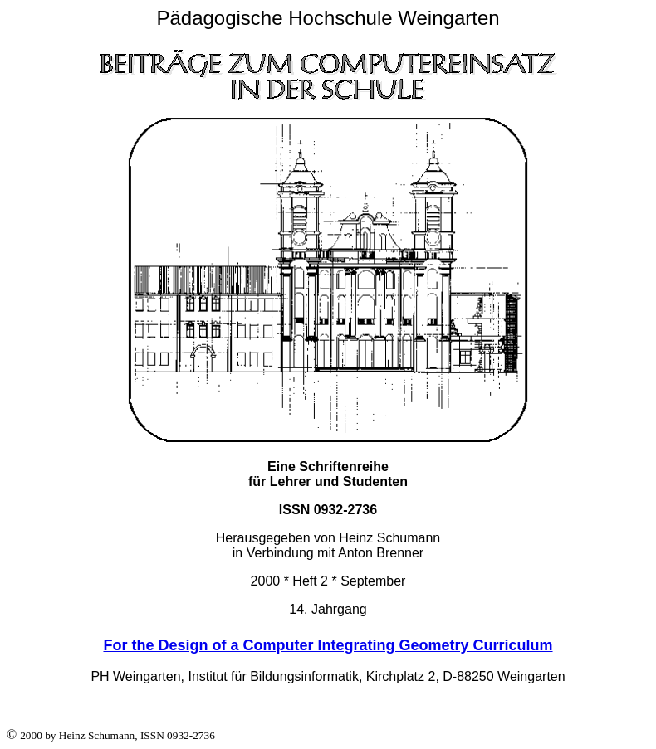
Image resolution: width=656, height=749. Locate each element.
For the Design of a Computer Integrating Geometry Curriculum (327, 645)
